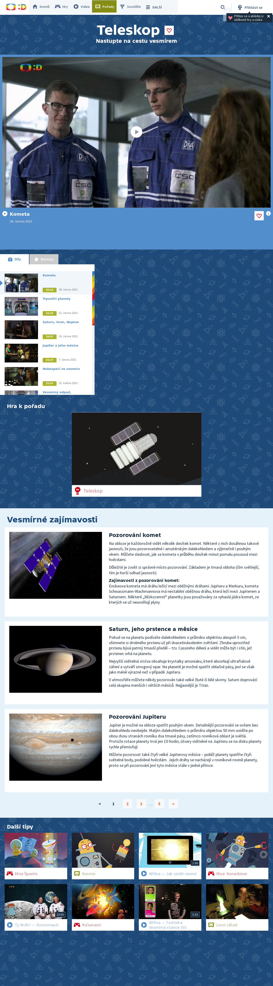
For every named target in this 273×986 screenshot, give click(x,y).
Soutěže (132, 7)
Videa (83, 7)
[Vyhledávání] (223, 7)
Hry (63, 7)
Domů (43, 7)
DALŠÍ (155, 7)
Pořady (107, 7)
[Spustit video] (136, 132)
